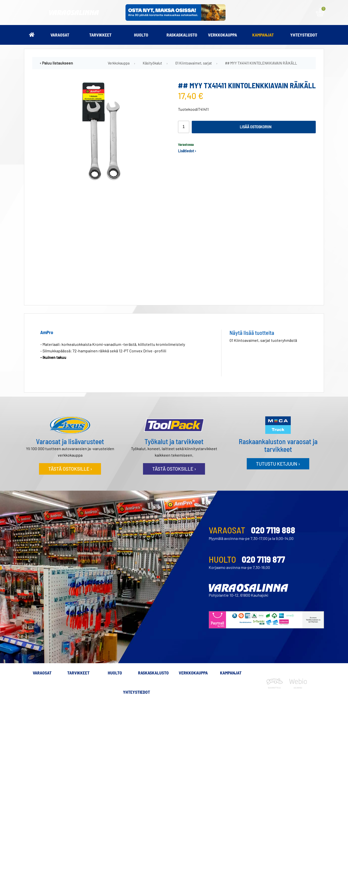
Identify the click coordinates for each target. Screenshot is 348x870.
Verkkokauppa (222, 35)
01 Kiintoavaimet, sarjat (193, 63)
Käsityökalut (152, 63)
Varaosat (59, 35)
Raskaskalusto (181, 35)
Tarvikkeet (100, 35)
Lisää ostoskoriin (256, 127)
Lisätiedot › (187, 151)
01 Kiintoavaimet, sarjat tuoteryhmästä (263, 337)
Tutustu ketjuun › (278, 461)
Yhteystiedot (303, 35)
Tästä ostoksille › (70, 466)
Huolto (141, 35)
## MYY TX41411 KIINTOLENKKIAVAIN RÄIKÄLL (261, 63)
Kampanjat (263, 35)
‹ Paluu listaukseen (56, 63)
